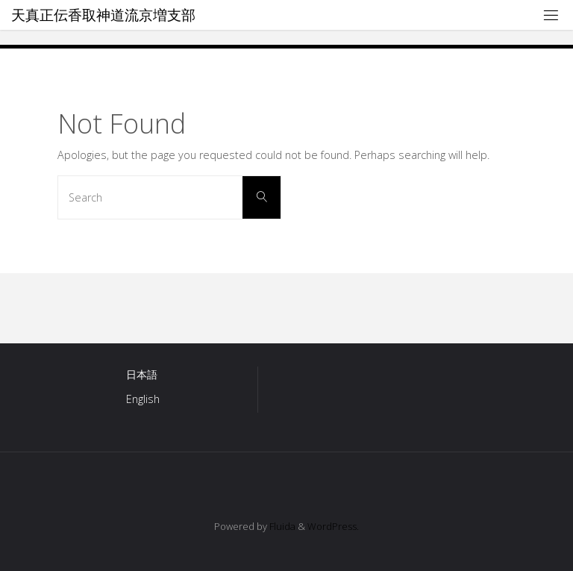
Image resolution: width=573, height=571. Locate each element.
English (143, 399)
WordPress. (333, 526)
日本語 (141, 374)
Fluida (281, 526)
